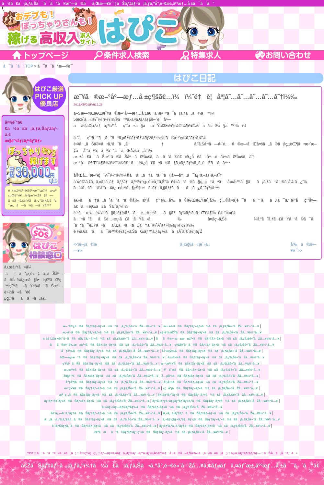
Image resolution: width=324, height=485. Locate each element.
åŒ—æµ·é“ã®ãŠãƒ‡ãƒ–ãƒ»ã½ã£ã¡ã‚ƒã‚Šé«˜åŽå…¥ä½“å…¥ (112, 357)
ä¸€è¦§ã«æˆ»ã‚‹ (195, 244)
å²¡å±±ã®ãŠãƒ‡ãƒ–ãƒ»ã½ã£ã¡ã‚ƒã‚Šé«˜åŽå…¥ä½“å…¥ (211, 382)
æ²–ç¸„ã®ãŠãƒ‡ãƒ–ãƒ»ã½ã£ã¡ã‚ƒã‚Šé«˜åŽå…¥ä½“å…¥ (107, 394)
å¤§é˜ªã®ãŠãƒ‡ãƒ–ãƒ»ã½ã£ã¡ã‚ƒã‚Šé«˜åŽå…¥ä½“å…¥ (111, 376)
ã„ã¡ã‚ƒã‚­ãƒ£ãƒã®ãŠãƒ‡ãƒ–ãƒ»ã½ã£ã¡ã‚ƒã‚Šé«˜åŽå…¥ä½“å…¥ (101, 419)
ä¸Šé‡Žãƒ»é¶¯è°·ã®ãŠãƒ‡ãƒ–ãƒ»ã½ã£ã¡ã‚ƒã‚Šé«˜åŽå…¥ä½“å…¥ (98, 338)
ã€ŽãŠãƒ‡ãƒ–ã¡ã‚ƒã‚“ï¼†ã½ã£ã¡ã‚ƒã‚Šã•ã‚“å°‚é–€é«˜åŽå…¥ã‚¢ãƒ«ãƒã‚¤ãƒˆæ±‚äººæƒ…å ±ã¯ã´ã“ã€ (172, 466)
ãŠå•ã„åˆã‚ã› (280, 453)
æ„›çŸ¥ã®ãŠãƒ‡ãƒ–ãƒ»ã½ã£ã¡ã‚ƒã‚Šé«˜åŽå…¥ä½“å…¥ (112, 369)
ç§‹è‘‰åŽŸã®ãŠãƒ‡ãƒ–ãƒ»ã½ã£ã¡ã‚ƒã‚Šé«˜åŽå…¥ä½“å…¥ (210, 332)
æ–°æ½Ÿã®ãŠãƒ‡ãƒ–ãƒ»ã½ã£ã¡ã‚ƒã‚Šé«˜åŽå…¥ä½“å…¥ (210, 363)
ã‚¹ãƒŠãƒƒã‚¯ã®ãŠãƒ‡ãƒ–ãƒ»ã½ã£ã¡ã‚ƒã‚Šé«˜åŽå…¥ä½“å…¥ (104, 426)
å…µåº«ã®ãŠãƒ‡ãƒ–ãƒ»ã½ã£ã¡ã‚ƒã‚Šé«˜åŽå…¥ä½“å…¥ (209, 376)
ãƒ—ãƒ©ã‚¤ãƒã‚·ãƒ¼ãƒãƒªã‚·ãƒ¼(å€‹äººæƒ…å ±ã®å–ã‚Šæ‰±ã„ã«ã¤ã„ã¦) (163, 453)
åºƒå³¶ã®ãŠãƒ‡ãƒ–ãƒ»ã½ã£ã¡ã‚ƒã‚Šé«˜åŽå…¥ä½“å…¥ (113, 382)
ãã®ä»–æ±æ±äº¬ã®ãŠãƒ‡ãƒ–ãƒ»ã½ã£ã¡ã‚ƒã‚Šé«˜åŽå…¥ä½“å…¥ (217, 338)
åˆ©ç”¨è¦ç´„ (88, 453)
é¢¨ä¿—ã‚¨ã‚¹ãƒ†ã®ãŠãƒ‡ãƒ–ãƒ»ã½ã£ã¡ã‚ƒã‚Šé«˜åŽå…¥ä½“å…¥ (105, 413)
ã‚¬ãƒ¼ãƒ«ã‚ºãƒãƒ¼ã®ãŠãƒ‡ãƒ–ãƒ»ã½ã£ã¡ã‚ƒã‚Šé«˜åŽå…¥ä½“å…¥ (221, 419)
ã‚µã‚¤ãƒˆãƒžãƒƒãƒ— (245, 453)
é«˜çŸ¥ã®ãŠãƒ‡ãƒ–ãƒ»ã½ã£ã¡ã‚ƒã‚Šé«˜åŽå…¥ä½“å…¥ (112, 388)
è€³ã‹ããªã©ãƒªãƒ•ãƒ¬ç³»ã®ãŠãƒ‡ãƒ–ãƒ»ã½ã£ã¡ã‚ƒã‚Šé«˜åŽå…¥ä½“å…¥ (161, 432)
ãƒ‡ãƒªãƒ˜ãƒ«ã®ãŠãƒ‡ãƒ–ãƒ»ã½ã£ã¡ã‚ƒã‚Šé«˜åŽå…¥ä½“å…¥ (210, 394)
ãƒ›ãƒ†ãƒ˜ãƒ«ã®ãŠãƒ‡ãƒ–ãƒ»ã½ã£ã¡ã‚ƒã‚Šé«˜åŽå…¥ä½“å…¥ (96, 401)
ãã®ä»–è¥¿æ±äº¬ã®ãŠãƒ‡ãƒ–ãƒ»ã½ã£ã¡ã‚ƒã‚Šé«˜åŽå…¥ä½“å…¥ (110, 344)
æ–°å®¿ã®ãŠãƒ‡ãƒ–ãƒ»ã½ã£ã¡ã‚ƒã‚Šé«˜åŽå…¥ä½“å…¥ (111, 326)
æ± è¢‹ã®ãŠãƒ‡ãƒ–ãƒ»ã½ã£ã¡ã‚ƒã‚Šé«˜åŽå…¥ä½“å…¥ (211, 326)
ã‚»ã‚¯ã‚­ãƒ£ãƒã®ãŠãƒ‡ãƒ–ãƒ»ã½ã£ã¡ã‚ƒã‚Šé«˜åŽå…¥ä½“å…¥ (217, 413)
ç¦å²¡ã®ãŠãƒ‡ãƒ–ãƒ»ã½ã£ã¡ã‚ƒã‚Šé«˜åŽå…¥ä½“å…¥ (210, 388)
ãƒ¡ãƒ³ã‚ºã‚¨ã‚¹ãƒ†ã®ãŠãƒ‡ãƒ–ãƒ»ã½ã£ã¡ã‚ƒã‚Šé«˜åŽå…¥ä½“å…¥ (214, 426)
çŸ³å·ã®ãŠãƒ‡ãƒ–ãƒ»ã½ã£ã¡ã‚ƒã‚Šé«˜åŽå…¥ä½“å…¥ (110, 363)
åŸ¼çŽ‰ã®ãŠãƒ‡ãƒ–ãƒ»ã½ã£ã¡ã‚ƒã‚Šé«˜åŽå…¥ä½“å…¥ (211, 351)
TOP (30, 453)
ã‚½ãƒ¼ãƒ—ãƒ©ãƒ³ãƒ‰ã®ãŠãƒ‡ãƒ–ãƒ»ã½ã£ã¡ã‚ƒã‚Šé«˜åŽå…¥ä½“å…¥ (162, 407)
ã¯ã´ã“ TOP (18, 66)
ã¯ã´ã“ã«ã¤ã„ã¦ (56, 453)
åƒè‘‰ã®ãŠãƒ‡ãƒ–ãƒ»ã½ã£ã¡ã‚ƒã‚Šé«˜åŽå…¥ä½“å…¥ (109, 351)
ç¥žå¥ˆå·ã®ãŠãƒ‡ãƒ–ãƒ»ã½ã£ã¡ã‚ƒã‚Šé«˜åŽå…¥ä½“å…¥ (224, 344)
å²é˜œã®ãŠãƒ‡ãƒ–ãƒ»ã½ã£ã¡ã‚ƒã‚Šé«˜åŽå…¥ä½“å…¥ (212, 369)
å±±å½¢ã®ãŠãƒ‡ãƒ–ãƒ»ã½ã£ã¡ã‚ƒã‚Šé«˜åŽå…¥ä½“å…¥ (216, 357)
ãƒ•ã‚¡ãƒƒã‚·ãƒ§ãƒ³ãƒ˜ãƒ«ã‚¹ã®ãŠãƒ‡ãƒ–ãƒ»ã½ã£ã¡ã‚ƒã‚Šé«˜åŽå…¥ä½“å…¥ (215, 401)
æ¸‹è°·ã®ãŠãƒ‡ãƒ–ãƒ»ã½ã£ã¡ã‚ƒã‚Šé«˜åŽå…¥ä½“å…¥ (110, 332)
